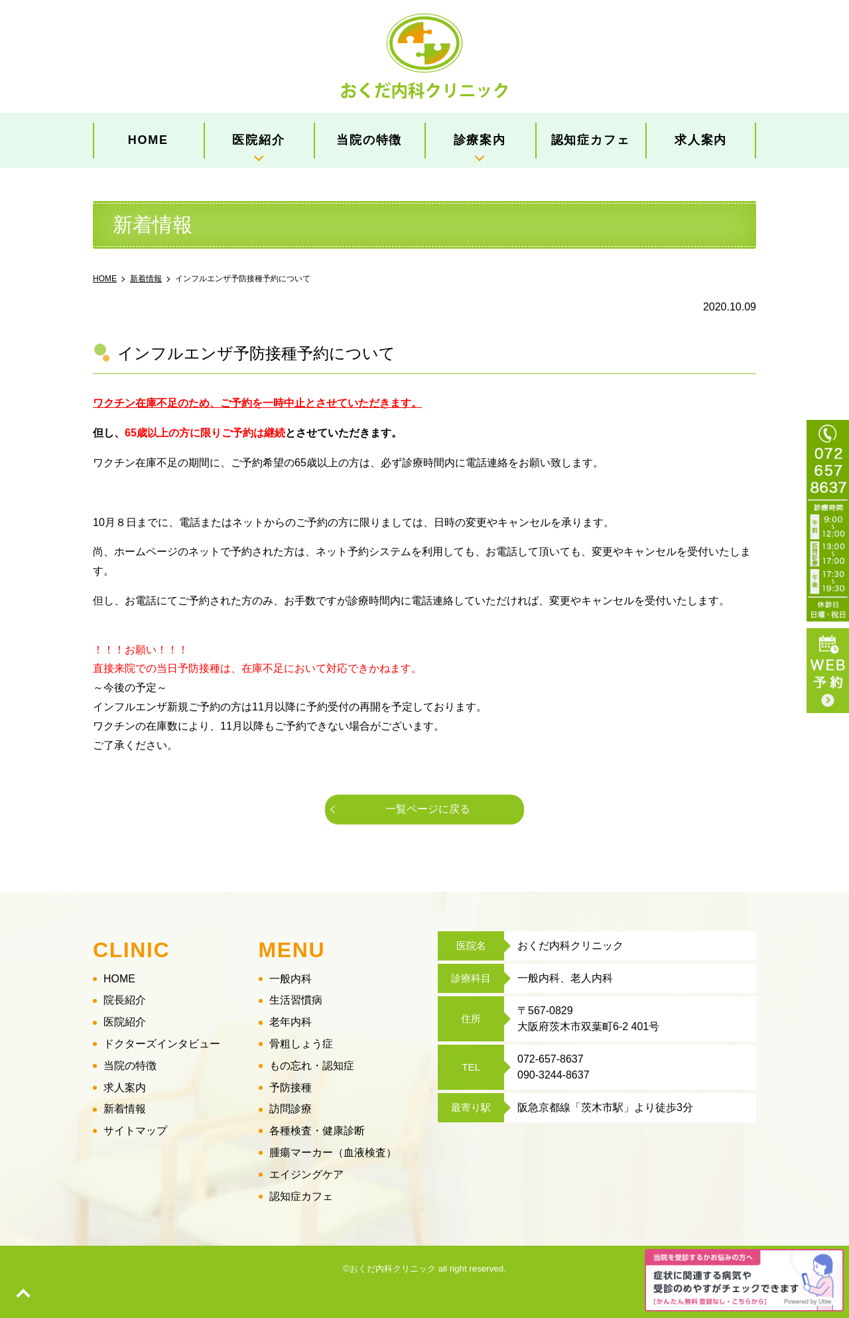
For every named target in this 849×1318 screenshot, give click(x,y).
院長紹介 (124, 1000)
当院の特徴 (369, 140)
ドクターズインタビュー (161, 1043)
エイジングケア (306, 1174)
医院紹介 (258, 140)
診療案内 (480, 140)
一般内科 (290, 978)
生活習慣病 (295, 1000)
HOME (148, 140)
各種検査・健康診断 (317, 1130)
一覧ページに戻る (427, 809)
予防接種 (290, 1087)
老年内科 (290, 1021)
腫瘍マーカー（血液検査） (333, 1152)
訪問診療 (290, 1109)
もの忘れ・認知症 (311, 1065)
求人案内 (701, 140)
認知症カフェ (590, 140)
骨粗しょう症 (301, 1043)
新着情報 (124, 1109)
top (23, 1294)
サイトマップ (135, 1130)
